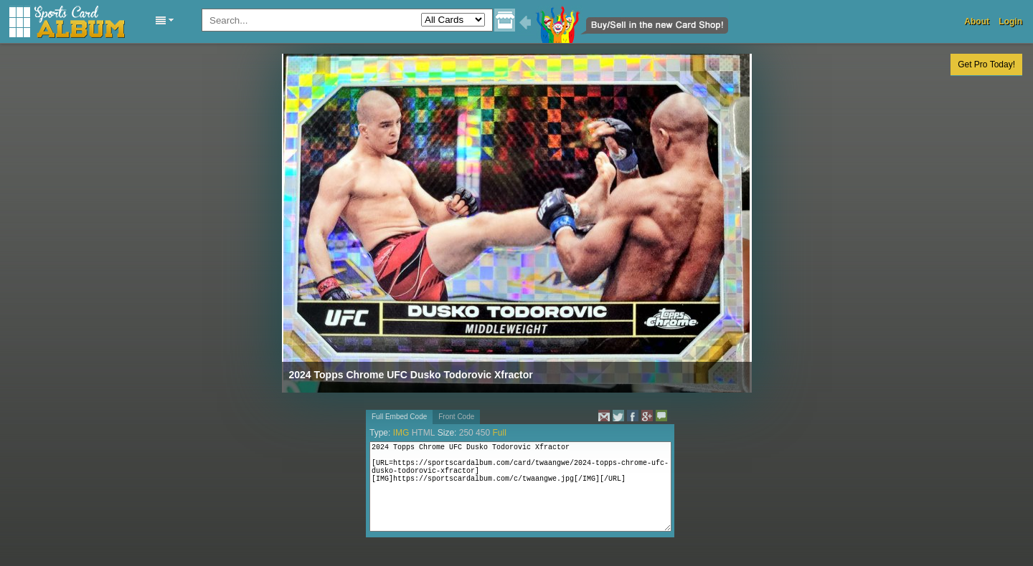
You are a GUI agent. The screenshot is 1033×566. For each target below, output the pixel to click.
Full (499, 433)
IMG (401, 433)
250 (466, 433)
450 (483, 433)
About (976, 21)
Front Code (456, 417)
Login (1010, 21)
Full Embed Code (399, 417)
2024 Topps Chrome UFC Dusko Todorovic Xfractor (411, 374)
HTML (423, 433)
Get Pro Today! (986, 64)
